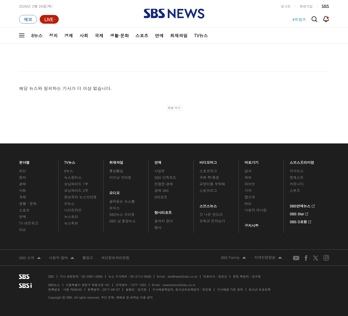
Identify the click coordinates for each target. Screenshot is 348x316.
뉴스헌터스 (73, 177)
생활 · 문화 (27, 203)
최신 (22, 170)
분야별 (24, 161)
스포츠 (141, 35)
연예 (159, 35)
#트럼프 (299, 19)
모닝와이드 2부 (76, 190)
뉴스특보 (71, 223)
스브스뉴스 (208, 204)
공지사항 (251, 225)
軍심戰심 (116, 170)
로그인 (286, 6)
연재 (157, 161)
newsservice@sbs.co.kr (179, 285)
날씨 (247, 170)
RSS (247, 203)
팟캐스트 (296, 177)
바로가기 (251, 161)
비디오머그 (208, 161)
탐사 (157, 227)
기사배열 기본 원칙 (230, 289)
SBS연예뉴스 (302, 205)
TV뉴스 (201, 35)
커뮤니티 (296, 183)
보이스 (114, 207)
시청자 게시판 (255, 210)
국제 (99, 35)
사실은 (159, 170)
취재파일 (179, 35)
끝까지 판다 (163, 220)
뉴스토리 (71, 216)
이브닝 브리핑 (120, 177)
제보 (247, 177)
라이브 (249, 183)
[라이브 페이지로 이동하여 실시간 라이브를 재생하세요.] (49, 19)
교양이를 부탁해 (212, 183)
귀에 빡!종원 (209, 177)
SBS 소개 (30, 258)
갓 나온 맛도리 (211, 214)
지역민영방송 (268, 258)
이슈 (22, 229)
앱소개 (249, 197)
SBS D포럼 (301, 221)
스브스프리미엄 (302, 161)
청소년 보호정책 (260, 289)
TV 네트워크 (28, 223)
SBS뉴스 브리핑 (122, 214)
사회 (83, 35)
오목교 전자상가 (212, 220)
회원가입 (306, 6)
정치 (53, 35)
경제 (68, 35)
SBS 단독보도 (165, 177)
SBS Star (299, 213)
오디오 (114, 191)
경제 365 (161, 190)
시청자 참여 (61, 258)
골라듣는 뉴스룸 (122, 201)
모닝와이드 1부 (76, 183)
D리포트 (160, 197)
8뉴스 (36, 35)
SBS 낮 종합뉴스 (122, 220)
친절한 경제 (163, 183)
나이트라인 (73, 210)
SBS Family (233, 258)
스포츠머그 (208, 170)
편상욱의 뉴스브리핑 (80, 197)
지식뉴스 (296, 170)
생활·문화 (119, 35)
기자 (247, 190)
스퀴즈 (295, 190)
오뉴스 (69, 203)
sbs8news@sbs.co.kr (182, 276)
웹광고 (87, 257)
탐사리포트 (163, 211)
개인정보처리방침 (115, 257)
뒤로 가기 (174, 107)
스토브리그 (208, 190)
